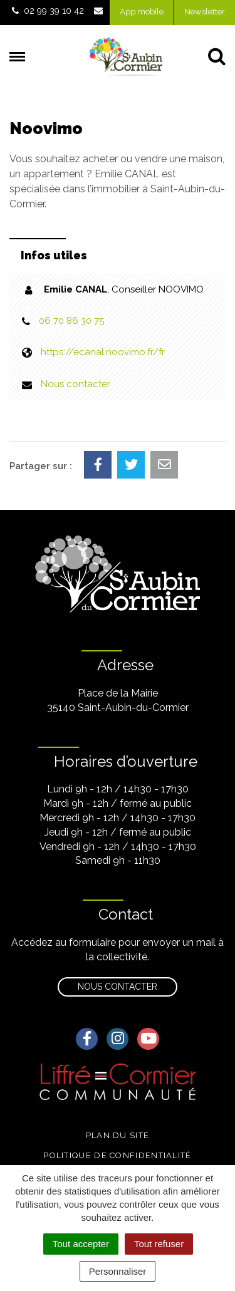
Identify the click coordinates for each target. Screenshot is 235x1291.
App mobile (142, 11)
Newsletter (204, 11)
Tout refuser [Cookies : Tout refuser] (159, 1243)
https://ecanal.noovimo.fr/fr (103, 352)
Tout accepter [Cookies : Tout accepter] (81, 1243)
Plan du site (118, 1135)
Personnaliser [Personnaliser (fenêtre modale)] (118, 1271)
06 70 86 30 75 (71, 320)
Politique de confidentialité (117, 1155)
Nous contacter (75, 384)
